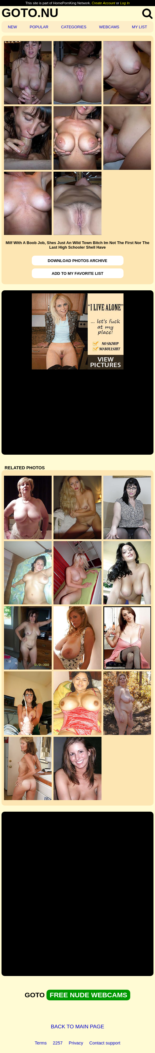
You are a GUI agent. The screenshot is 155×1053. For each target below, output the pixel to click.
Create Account (103, 3)
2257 (58, 1043)
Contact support (104, 1043)
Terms (41, 1043)
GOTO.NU (30, 12)
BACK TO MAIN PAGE (77, 1026)
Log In (125, 3)
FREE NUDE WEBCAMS (88, 995)
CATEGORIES (74, 27)
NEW (12, 27)
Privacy (76, 1043)
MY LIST (139, 27)
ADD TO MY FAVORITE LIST (77, 273)
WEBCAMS (109, 27)
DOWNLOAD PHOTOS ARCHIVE (77, 260)
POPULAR (39, 27)
